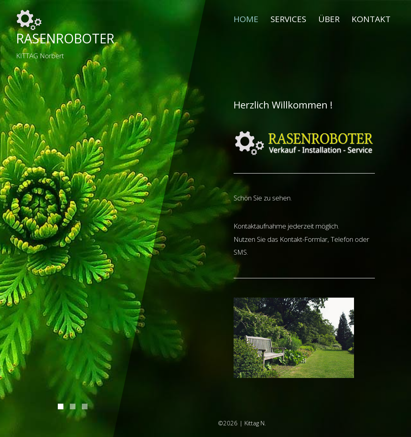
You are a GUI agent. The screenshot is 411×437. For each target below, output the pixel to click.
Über (329, 19)
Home (246, 19)
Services (288, 19)
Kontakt (371, 19)
